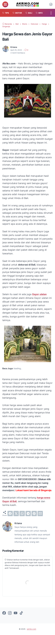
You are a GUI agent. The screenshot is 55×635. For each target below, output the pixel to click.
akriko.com (31, 629)
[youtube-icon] (15, 613)
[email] (40, 513)
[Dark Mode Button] (51, 4)
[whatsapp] (22, 513)
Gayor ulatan (39, 294)
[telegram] (28, 513)
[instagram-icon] (10, 613)
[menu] (5, 4)
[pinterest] (34, 513)
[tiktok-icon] (21, 613)
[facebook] (10, 513)
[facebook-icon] (4, 613)
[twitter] (16, 513)
